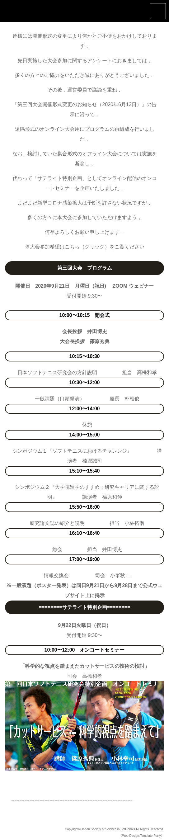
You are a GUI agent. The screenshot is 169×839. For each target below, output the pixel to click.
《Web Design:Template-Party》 (141, 835)
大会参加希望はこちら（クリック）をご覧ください (87, 246)
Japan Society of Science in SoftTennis (108, 829)
